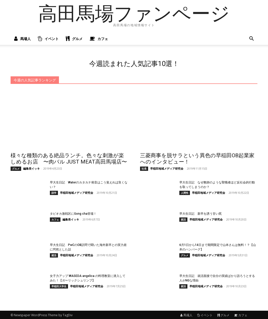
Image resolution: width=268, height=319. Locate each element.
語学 (53, 192)
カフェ (99, 38)
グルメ (74, 38)
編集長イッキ (31, 168)
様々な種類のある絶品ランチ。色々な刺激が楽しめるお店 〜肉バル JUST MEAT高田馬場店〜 (69, 158)
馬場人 (22, 38)
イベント (48, 38)
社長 (144, 168)
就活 (183, 218)
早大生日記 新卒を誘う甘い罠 (200, 213)
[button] (251, 39)
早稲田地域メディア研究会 (166, 168)
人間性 (184, 192)
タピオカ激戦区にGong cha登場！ (73, 213)
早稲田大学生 (58, 286)
